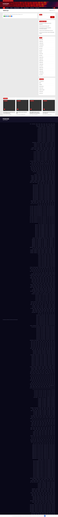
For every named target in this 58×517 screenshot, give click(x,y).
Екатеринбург (49, 248)
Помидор (31, 386)
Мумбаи (42, 348)
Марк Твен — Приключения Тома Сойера (40, 316)
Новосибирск (39, 366)
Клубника (34, 283)
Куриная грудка (37, 288)
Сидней (31, 421)
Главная (50, 10)
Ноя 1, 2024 (5, 114)
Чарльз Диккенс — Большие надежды (51, 482)
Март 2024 (40, 55)
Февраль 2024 (41, 57)
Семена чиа (37, 417)
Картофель (44, 276)
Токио (32, 438)
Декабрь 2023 (41, 60)
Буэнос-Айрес (42, 170)
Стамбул (51, 426)
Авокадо (37, 125)
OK (44, 515)
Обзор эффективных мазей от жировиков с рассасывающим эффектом (35, 113)
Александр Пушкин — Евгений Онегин (42, 129)
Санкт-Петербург (40, 410)
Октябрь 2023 (41, 64)
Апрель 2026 (41, 39)
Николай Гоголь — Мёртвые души (43, 354)
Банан (50, 163)
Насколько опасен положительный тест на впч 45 (46, 30)
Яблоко (41, 512)
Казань (30, 271)
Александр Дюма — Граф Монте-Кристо (40, 126)
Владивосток (46, 175)
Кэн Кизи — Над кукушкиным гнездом (44, 293)
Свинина (32, 417)
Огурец (31, 373)
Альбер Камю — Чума (52, 142)
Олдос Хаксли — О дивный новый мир (36, 373)
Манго (44, 312)
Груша (44, 203)
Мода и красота (41, 86)
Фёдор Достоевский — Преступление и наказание (37, 446)
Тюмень (33, 439)
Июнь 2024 (40, 50)
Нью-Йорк (39, 369)
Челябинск (33, 490)
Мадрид (35, 308)
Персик (31, 385)
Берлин (34, 167)
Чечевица (40, 494)
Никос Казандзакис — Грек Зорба (51, 365)
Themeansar (16, 319)
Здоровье (40, 84)
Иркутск (52, 267)
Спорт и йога (41, 93)
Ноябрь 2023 (41, 62)
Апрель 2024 (41, 53)
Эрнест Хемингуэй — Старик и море (34, 504)
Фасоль (43, 442)
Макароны (48, 309)
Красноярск (47, 283)
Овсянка (49, 370)
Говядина (32, 202)
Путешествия (41, 91)
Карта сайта (41, 276)
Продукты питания (41, 89)
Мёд (49, 325)
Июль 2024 (40, 48)
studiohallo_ (9, 114)
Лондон (45, 301)
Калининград (43, 272)
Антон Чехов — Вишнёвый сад (51, 150)
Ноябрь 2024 (41, 41)
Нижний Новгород (35, 352)
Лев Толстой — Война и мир (52, 293)
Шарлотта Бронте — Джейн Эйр (51, 495)
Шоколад (54, 500)
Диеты (40, 82)
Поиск (41, 14)
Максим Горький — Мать (34, 312)
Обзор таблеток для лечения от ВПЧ (44, 26)
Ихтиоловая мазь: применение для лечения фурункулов (9, 112)
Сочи (47, 425)
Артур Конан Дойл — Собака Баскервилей (44, 163)
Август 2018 (40, 74)
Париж (31, 377)
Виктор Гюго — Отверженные (37, 174)
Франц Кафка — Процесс (41, 459)
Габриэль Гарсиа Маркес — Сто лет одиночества (38, 186)
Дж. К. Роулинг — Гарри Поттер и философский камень (36, 206)
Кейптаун (33, 279)
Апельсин (32, 162)
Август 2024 (41, 46)
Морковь (39, 341)
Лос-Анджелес (45, 304)
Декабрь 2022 (41, 67)
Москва (32, 344)
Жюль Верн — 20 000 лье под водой (42, 255)
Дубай (36, 247)
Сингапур (33, 422)
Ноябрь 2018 (41, 69)
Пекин (32, 381)
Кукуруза (54, 285)
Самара (33, 409)
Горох (50, 202)
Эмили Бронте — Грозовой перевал (51, 503)
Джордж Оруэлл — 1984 (34, 239)
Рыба (38, 397)
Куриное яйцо (53, 289)
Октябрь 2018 (41, 71)
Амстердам (38, 147)
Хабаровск (54, 478)
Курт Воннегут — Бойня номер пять (51, 292)
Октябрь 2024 (41, 43)
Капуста (52, 275)
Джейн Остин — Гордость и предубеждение (40, 224)
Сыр (42, 435)
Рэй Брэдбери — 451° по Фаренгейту (51, 397)
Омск (50, 373)
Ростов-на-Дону (53, 389)
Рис (33, 389)
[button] (52, 7)
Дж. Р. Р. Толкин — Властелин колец (34, 216)
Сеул (33, 418)
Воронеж (31, 182)
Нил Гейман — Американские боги (33, 366)
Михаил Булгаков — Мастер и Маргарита (40, 328)
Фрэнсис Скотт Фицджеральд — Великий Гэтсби (49, 459)
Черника (49, 492)
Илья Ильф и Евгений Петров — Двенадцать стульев (44, 267)
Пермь (46, 381)
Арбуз (43, 162)
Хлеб (30, 482)
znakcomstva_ (22, 114)
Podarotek (6, 3)
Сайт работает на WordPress (6, 319)
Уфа (31, 442)
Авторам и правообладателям (51, 125)
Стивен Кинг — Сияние (46, 430)
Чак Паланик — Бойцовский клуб (42, 482)
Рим (51, 386)
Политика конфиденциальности (51, 385)
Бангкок (31, 166)
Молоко (40, 340)
